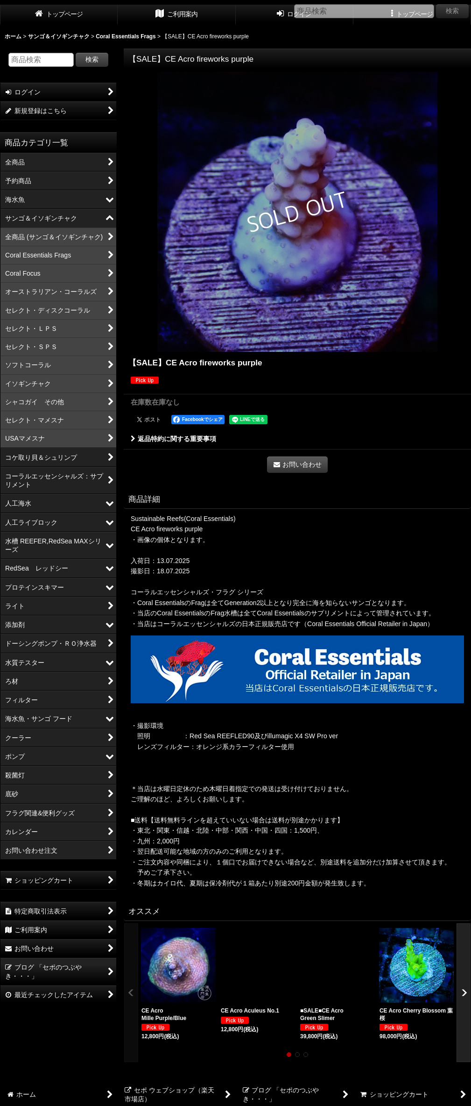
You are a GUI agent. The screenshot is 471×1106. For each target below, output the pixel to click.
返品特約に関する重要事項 (173, 438)
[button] (131, 992)
